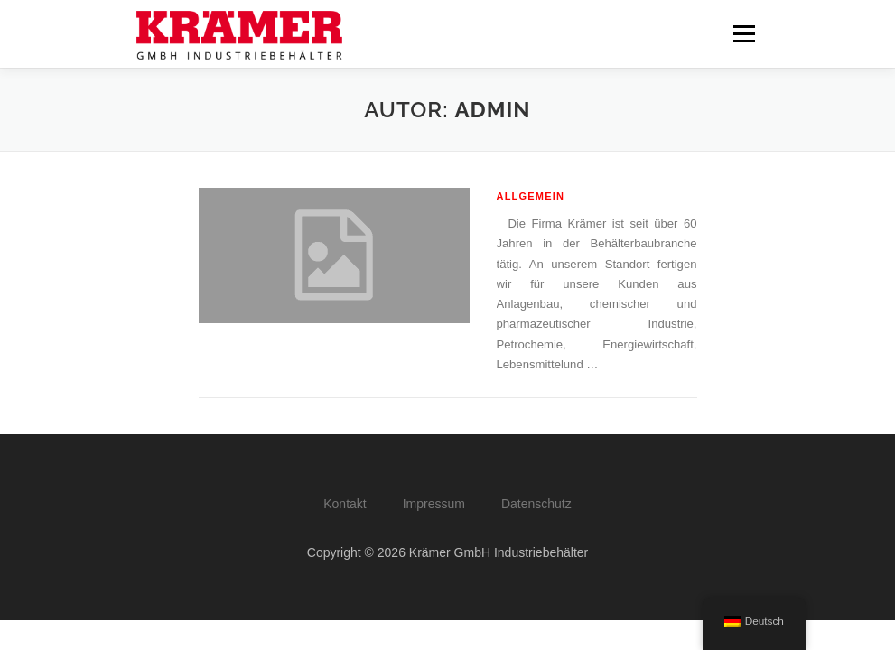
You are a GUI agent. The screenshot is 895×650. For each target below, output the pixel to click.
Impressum (434, 504)
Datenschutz (536, 504)
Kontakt (344, 504)
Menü (743, 34)
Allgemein (531, 195)
